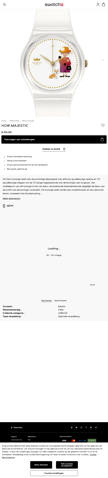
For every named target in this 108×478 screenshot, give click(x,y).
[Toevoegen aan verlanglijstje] (103, 125)
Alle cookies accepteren (67, 465)
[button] (4, 4)
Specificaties (60, 301)
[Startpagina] (54, 4)
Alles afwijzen (41, 465)
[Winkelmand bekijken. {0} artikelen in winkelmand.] (103, 4)
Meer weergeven (11, 198)
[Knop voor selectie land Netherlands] (16, 427)
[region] (54, 146)
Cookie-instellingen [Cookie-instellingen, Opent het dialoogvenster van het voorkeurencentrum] (54, 473)
